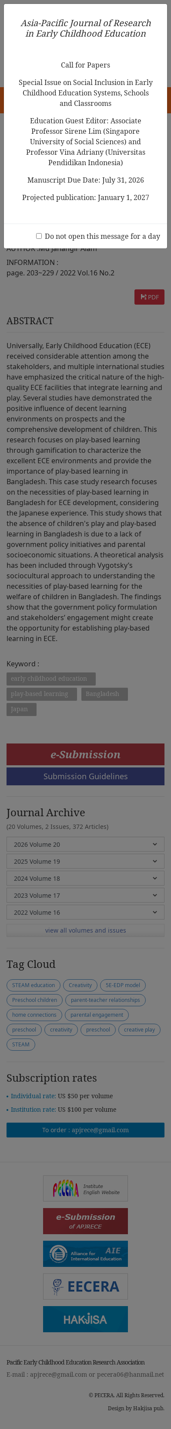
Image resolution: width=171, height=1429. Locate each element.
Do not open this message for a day (102, 236)
